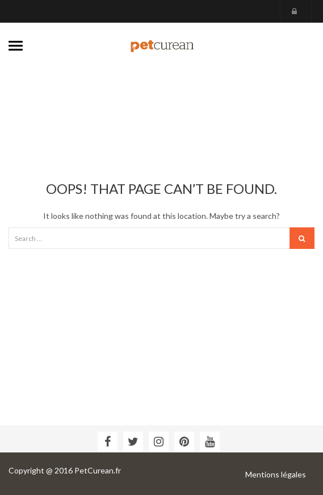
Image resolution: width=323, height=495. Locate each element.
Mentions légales (275, 474)
